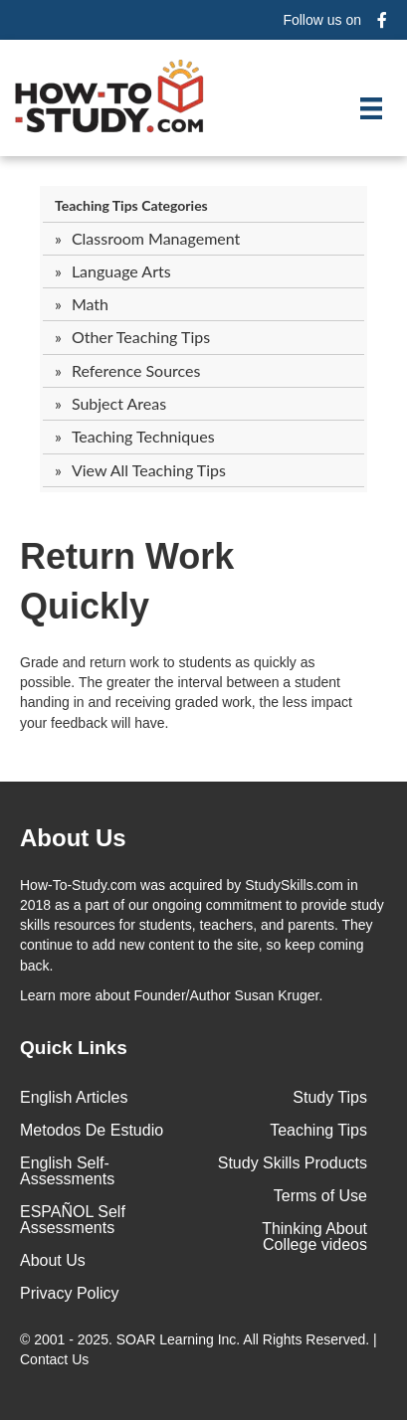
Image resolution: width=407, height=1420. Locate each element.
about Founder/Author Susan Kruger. (171, 995)
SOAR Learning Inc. (178, 1339)
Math (90, 303)
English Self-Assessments (67, 1170)
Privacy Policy (69, 1293)
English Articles (74, 1097)
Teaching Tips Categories (131, 205)
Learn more (56, 995)
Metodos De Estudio (91, 1130)
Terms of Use (320, 1195)
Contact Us (56, 1359)
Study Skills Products (292, 1162)
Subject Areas (119, 403)
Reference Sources (136, 370)
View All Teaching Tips (149, 469)
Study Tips (330, 1097)
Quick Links (73, 1047)
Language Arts (121, 271)
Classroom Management (156, 238)
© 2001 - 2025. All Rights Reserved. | (198, 1349)
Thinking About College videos (314, 1236)
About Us (53, 1260)
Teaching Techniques (143, 436)
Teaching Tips (318, 1130)
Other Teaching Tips (141, 336)
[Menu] (371, 108)
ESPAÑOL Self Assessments (72, 1219)
